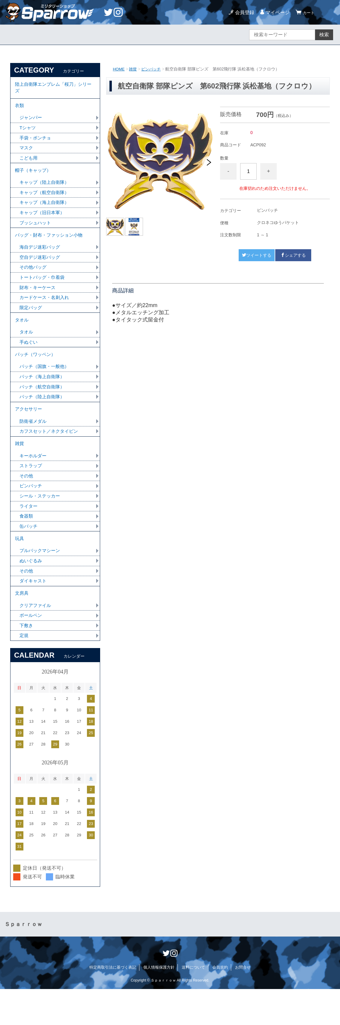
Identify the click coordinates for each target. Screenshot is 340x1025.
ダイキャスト (33, 613)
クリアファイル (36, 639)
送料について (193, 1003)
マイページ (275, 12)
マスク (26, 153)
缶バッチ (29, 554)
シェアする (293, 255)
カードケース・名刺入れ (45, 311)
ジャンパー (31, 121)
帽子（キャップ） (34, 177)
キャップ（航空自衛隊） (45, 201)
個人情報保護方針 (158, 1003)
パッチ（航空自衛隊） (43, 407)
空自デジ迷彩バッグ (41, 269)
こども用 (29, 163)
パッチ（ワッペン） (36, 372)
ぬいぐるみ (31, 592)
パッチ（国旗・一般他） (45, 386)
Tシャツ (28, 132)
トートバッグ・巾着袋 (43, 290)
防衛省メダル (33, 444)
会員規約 (220, 1003)
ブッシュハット (36, 232)
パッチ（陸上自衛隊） (43, 417)
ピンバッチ (153, 69)
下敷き (26, 660)
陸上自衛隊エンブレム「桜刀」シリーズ (53, 88)
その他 (26, 502)
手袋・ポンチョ (36, 142)
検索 (324, 34)
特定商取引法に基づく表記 (112, 1003)
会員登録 (242, 12)
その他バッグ (33, 280)
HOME (119, 69)
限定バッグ (31, 322)
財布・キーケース (38, 301)
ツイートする (256, 255)
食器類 (26, 544)
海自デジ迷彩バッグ (41, 259)
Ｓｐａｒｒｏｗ (23, 960)
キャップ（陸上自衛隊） (45, 190)
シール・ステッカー (41, 523)
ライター (29, 533)
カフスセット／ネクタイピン (50, 454)
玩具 (20, 568)
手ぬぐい (29, 359)
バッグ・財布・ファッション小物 (51, 246)
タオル (22, 335)
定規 (24, 671)
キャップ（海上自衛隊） (45, 211)
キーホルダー (33, 481)
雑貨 (134, 69)
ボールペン (31, 650)
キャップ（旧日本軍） (43, 222)
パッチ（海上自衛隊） (43, 396)
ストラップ (31, 492)
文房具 (22, 626)
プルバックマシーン (41, 581)
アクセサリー (29, 431)
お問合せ (243, 1003)
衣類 (20, 108)
